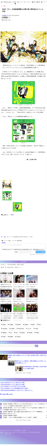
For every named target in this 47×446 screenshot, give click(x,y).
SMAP (33, 324)
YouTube (10, 394)
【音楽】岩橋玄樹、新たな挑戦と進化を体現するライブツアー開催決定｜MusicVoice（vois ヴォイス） (22, 412)
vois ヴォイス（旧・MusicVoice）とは (20, 432)
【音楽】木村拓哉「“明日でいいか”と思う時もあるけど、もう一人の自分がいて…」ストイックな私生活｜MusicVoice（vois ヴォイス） (23, 405)
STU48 (36, 328)
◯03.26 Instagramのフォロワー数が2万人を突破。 (12, 384)
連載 (38, 2)
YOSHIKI (12, 328)
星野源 (37, 332)
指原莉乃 (25, 324)
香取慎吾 (3, 332)
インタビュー (27, 2)
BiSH (12, 215)
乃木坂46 (10, 324)
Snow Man (4, 328)
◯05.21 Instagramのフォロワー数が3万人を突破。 (12, 382)
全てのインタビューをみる (23, 373)
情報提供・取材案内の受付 (5, 432)
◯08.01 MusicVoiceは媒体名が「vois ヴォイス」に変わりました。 (16, 390)
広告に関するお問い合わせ (34, 432)
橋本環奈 (10, 336)
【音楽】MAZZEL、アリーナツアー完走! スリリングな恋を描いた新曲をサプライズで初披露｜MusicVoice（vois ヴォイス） (22, 408)
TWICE (3, 336)
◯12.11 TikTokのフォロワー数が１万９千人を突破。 (13, 386)
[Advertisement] (23, 27)
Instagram (3, 394)
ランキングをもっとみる (23, 420)
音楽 (14, 2)
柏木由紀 (22, 332)
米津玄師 (29, 332)
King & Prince (20, 328)
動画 (33, 2)
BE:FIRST (18, 324)
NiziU (39, 324)
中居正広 (17, 336)
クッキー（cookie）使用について (7, 433)
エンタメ (20, 2)
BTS (15, 332)
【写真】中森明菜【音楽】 (10, 415)
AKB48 (3, 324)
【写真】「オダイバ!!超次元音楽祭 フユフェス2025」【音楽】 (20, 417)
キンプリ (28, 328)
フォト (43, 2)
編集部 (4, 15)
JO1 (10, 332)
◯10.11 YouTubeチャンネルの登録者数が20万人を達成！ (14, 388)
